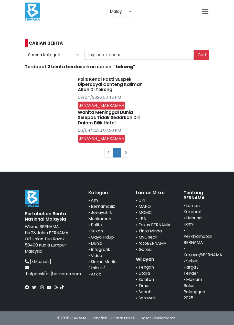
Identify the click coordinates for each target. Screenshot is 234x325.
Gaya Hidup (102, 237)
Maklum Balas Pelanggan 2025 (194, 289)
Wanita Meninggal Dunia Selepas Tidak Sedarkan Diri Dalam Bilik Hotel (109, 117)
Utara (144, 273)
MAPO (145, 206)
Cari (202, 55)
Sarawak (147, 298)
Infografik (100, 249)
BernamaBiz (103, 206)
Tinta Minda (150, 231)
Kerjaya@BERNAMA (203, 255)
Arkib (96, 274)
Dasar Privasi (124, 318)
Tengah (146, 267)
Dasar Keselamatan (158, 318)
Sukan (97, 231)
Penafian (100, 318)
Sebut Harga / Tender (191, 267)
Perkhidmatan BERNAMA (198, 239)
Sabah (145, 292)
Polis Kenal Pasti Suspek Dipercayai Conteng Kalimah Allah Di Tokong (110, 84)
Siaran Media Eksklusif (102, 265)
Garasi (145, 249)
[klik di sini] (40, 261)
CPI (142, 200)
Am (94, 200)
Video (96, 256)
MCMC (145, 212)
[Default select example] (121, 11)
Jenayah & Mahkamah (100, 216)
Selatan (146, 279)
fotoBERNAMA (152, 243)
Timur (144, 286)
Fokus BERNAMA (155, 225)
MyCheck (148, 237)
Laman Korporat (193, 209)
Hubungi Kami (193, 221)
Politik (97, 225)
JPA (142, 219)
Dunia (96, 243)
